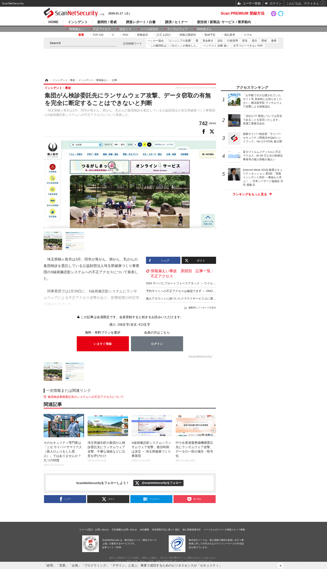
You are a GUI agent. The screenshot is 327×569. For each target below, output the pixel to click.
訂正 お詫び (164, 34)
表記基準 (229, 34)
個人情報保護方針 (191, 529)
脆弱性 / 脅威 (107, 22)
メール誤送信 (149, 29)
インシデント (78, 22)
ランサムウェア (177, 29)
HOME (53, 22)
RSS (125, 34)
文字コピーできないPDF (248, 45)
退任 (254, 40)
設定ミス (125, 29)
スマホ (248, 34)
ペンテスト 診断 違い (216, 45)
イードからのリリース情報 (217, 529)
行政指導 (232, 40)
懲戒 (264, 40)
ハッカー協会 (155, 40)
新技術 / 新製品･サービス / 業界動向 (224, 22)
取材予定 (210, 34)
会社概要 (144, 529)
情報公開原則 (188, 34)
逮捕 (273, 40)
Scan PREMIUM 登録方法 (242, 13)
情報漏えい (76, 29)
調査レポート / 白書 (140, 22)
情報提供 (142, 34)
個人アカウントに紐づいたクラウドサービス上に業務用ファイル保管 (191, 298)
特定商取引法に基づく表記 (166, 529)
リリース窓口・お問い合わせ (94, 529)
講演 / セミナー (176, 22)
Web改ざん (204, 29)
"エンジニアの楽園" (179, 40)
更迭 (245, 40)
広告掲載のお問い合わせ (124, 529)
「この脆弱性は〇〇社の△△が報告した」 (173, 45)
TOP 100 (98, 34)
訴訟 (220, 40)
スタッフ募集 (238, 529)
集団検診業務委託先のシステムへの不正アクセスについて (86, 396)
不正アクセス (102, 29)
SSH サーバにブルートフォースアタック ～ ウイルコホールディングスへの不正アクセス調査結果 (210, 283)
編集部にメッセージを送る (202, 307)
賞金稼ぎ (207, 40)
